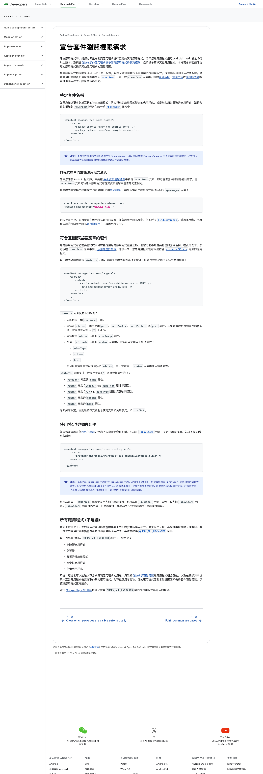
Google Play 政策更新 (79, 590)
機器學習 (89, 769)
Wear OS (125, 769)
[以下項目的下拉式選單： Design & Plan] (80, 4)
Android (53, 763)
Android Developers (69, 35)
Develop (94, 4)
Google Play (119, 4)
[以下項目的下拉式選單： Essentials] (51, 4)
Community (145, 4)
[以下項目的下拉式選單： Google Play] (130, 4)
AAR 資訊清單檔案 (114, 179)
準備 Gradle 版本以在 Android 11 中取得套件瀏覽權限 (100, 489)
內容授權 (94, 647)
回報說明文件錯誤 (236, 769)
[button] (20, 27)
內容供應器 (88, 432)
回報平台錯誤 (234, 763)
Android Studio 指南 (202, 763)
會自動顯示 (93, 224)
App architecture (17, 16)
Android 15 (162, 763)
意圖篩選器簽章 (106, 249)
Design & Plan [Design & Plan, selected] (68, 4)
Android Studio (247, 4)
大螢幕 (123, 763)
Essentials (41, 4)
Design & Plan (90, 35)
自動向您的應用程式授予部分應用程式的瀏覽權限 (110, 62)
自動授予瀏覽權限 (143, 575)
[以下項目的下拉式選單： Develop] (103, 4)
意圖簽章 (177, 77)
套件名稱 (164, 77)
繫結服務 (115, 190)
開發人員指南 (199, 769)
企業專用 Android (58, 769)
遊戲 (87, 763)
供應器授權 (192, 77)
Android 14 (162, 769)
